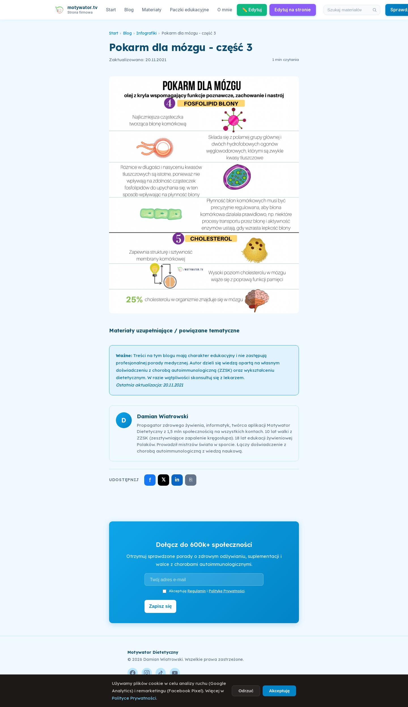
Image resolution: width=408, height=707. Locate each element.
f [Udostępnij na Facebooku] (150, 479)
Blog (129, 9)
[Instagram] (147, 672)
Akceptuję (279, 690)
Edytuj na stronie (293, 9)
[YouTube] (175, 672)
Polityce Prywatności (134, 698)
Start (111, 9)
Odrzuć (246, 690)
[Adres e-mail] (204, 579)
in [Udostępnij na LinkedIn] (177, 479)
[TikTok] (161, 672)
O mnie (224, 9)
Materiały (152, 9)
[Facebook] (133, 672)
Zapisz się (162, 605)
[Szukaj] (374, 9)
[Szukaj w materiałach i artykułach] (346, 10)
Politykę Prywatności (227, 591)
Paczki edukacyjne (189, 9)
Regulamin (197, 591)
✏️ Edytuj (252, 9)
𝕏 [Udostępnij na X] (164, 479)
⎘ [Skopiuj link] (190, 480)
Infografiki (146, 33)
